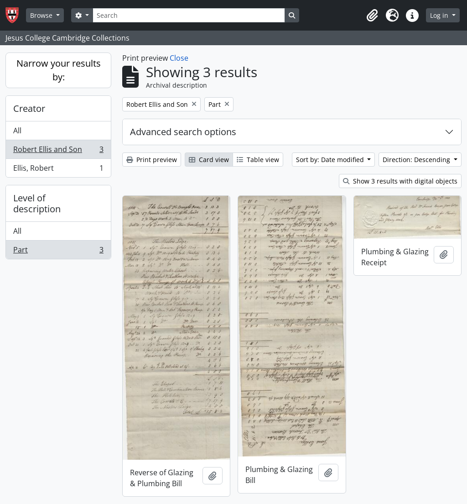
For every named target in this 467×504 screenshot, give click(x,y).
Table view (258, 159)
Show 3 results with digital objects (400, 181)
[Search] (189, 15)
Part (58, 251)
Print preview (151, 159)
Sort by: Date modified (331, 159)
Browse (42, 15)
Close (179, 58)
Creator (29, 108)
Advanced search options (183, 132)
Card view (209, 159)
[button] (372, 15)
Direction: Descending (417, 159)
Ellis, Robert (58, 170)
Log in (440, 15)
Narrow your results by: (58, 70)
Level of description (37, 203)
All (17, 131)
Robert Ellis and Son (58, 151)
